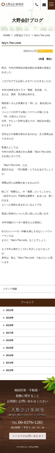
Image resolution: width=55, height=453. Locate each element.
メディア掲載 (10, 289)
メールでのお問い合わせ (26, 436)
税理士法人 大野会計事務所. (30, 447)
